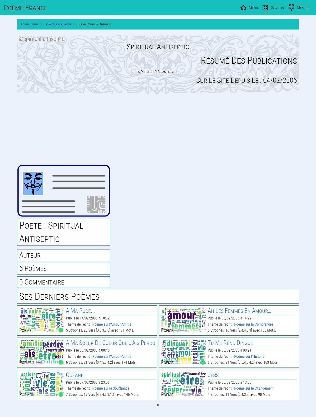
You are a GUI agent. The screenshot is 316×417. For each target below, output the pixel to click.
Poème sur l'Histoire (249, 356)
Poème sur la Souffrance (110, 388)
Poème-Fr (25, 7)
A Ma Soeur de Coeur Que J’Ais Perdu (110, 342)
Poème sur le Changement (254, 388)
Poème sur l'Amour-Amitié (111, 324)
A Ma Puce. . (80, 310)
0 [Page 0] (158, 405)
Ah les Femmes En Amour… (239, 310)
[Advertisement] (158, 129)
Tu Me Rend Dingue (230, 342)
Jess (213, 375)
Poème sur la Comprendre (253, 324)
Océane (75, 375)
